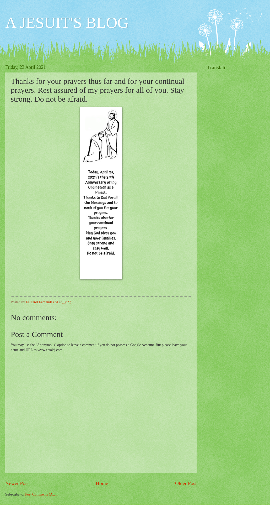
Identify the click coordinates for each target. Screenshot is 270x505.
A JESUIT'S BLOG (67, 22)
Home (102, 483)
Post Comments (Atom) (42, 494)
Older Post (186, 483)
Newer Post (17, 483)
